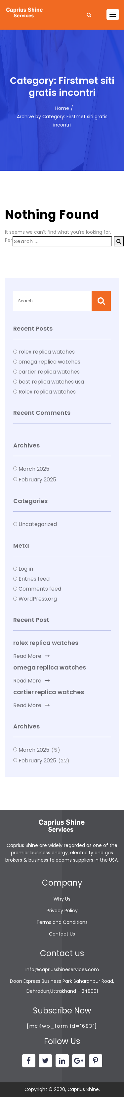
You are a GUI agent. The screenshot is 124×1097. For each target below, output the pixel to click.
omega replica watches (49, 362)
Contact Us (62, 934)
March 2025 (34, 469)
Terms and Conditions (62, 922)
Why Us (62, 899)
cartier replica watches (49, 372)
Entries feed (34, 579)
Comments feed (40, 589)
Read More (31, 656)
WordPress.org (38, 599)
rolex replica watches (47, 352)
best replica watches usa (51, 382)
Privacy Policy (62, 910)
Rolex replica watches (47, 392)
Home (62, 108)
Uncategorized (38, 524)
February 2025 (37, 479)
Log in (26, 569)
